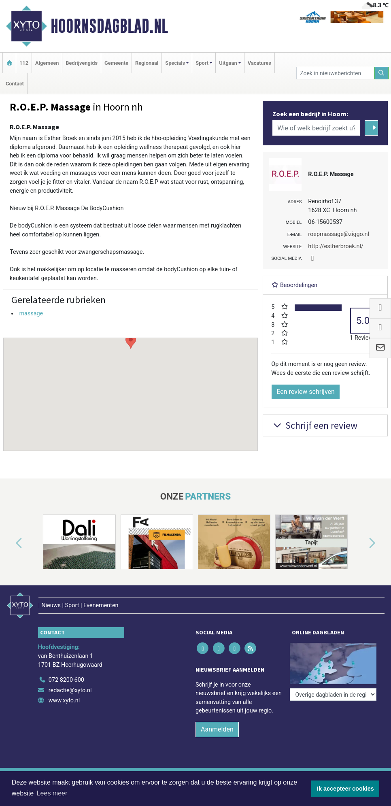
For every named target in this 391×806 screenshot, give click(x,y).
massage (31, 313)
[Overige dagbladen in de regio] (333, 694)
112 (23, 63)
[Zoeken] (381, 73)
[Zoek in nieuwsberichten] (335, 73)
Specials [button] (175, 63)
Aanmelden (217, 729)
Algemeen (47, 63)
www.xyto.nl (64, 700)
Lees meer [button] (52, 793)
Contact (15, 84)
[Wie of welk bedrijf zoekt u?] (315, 128)
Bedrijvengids (82, 63)
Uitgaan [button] (228, 63)
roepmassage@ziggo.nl (338, 234)
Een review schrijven (305, 392)
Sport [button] (202, 63)
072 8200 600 (66, 679)
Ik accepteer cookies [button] (345, 788)
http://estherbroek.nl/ (335, 246)
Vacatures (259, 63)
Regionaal (146, 63)
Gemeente (116, 63)
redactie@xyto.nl (70, 690)
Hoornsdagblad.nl (109, 26)
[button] (130, 386)
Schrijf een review (314, 425)
